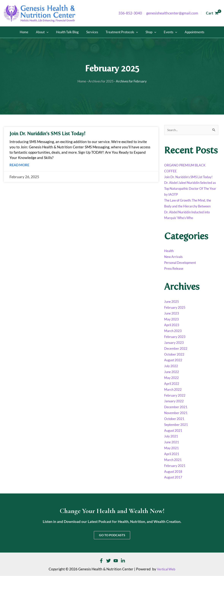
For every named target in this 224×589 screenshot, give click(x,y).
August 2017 (174, 489)
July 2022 (172, 378)
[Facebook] (101, 574)
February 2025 (176, 319)
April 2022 (172, 396)
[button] (56, 32)
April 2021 (172, 466)
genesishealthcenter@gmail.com (172, 13)
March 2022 (174, 401)
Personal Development (182, 275)
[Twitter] (108, 574)
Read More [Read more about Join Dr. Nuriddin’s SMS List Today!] (19, 165)
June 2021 (172, 454)
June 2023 (172, 325)
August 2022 (174, 372)
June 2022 (172, 384)
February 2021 (176, 478)
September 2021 (177, 437)
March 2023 (174, 343)
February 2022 (176, 407)
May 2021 (172, 460)
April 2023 (172, 337)
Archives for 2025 (101, 81)
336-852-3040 (130, 13)
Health (169, 263)
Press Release (175, 281)
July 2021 (172, 448)
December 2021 (177, 419)
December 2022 (177, 360)
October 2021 (175, 431)
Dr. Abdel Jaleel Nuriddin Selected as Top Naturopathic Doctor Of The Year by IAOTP (187, 195)
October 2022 (175, 366)
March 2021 (174, 472)
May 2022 (172, 390)
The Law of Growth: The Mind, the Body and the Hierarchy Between (188, 213)
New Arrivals (174, 269)
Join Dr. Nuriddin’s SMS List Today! (49, 134)
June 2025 (172, 314)
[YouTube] (115, 574)
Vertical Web (166, 582)
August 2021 (174, 442)
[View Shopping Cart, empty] (212, 13)
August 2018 (174, 483)
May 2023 (172, 331)
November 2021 (177, 425)
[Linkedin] (123, 574)
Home (80, 81)
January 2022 (175, 413)
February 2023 (176, 349)
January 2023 (175, 355)
